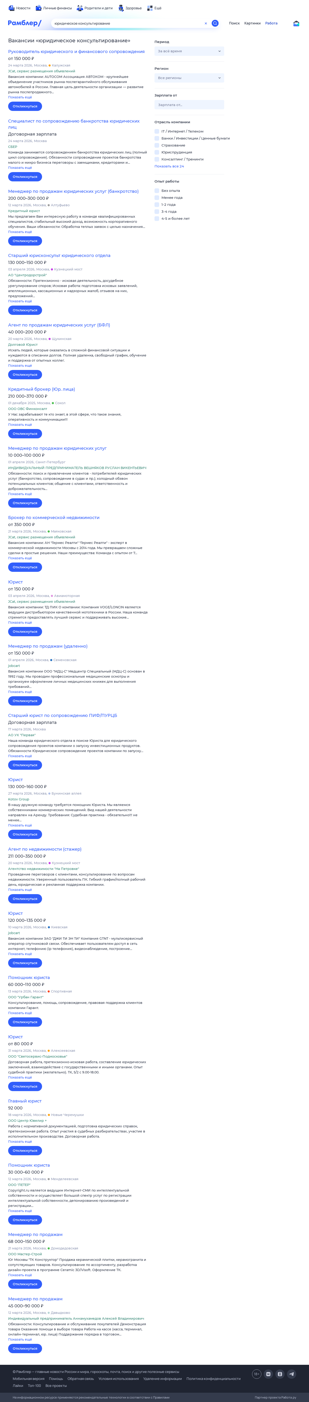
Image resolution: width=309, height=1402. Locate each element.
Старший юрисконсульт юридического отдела (59, 255)
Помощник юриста (29, 977)
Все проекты (56, 1385)
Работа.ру (288, 1397)
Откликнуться (25, 106)
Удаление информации (162, 1378)
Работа (271, 23)
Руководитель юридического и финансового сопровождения (76, 51)
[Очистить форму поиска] (205, 23)
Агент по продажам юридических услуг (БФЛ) (59, 325)
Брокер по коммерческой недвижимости (53, 517)
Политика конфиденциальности (214, 1378)
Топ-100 (34, 1385)
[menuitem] (19, 8)
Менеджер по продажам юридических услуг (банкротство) (73, 191)
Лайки (18, 1385)
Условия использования (119, 1378)
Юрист (15, 582)
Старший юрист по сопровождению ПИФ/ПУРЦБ (62, 715)
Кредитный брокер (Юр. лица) (41, 389)
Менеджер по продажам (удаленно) (48, 646)
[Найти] (215, 23)
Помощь (56, 1378)
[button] (78, 87)
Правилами (161, 1397)
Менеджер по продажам (35, 1234)
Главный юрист (25, 1101)
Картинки (252, 23)
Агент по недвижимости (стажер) (45, 849)
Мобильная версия (28, 1378)
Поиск (234, 23)
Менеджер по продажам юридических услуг (57, 448)
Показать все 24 (169, 166)
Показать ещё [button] (20, 97)
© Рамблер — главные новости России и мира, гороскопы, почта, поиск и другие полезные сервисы (96, 1371)
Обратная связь (81, 1378)
